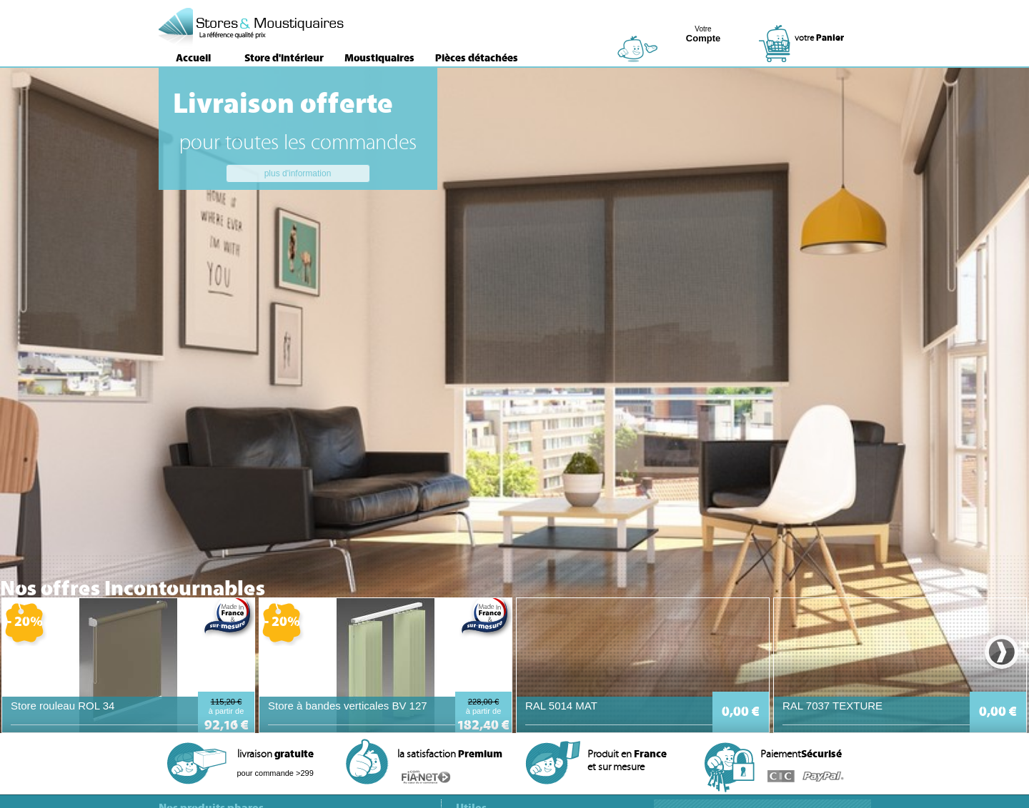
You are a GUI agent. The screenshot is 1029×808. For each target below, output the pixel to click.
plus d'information (298, 173)
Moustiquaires (379, 57)
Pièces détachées (476, 57)
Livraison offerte (283, 103)
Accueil (193, 57)
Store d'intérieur (284, 57)
